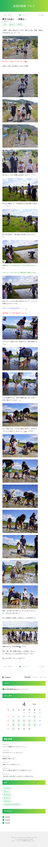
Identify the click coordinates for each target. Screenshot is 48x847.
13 (13, 721)
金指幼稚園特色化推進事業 (12, 804)
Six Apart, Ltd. (25, 839)
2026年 (7, 817)
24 (35, 725)
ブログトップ (25, 15)
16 (29, 721)
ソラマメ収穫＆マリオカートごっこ (14, 747)
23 (29, 725)
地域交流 (19, 24)
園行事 (7, 798)
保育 (5, 24)
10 (34, 717)
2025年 (7, 820)
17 (34, 721)
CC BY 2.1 (31, 839)
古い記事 (41, 15)
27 (13, 729)
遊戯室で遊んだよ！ (9, 758)
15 (24, 721)
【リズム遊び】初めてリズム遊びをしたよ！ (17, 770)
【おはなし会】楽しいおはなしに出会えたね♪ (17, 776)
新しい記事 (7, 15)
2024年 (7, 823)
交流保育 (7, 788)
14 (18, 721)
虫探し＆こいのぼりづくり (11, 764)
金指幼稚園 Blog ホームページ (16, 689)
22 (24, 725)
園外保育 (11, 24)
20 (13, 725)
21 (18, 725)
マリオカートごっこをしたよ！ (13, 752)
